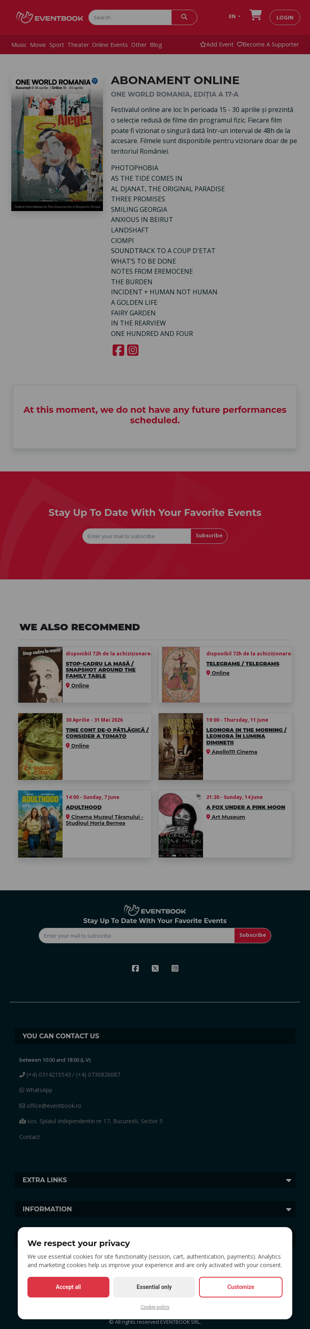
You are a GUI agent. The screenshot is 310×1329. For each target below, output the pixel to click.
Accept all (68, 1287)
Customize (240, 1287)
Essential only (154, 1287)
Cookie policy (154, 1307)
